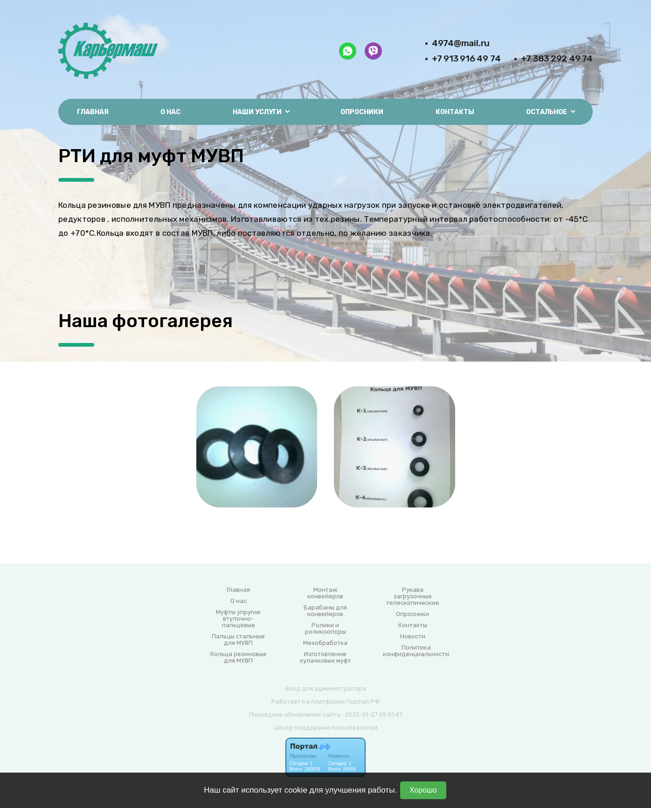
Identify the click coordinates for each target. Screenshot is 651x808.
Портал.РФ (363, 701)
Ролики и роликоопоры (325, 628)
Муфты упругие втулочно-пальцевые (238, 619)
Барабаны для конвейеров (325, 610)
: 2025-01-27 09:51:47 (372, 714)
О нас (170, 112)
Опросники (361, 112)
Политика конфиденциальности (416, 650)
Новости (412, 636)
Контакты (455, 112)
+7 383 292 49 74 (557, 58)
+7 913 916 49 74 (466, 58)
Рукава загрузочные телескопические (412, 596)
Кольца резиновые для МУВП (238, 657)
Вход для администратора (325, 688)
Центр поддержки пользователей (326, 727)
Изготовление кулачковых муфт (325, 657)
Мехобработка (325, 643)
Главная (93, 112)
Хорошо (423, 790)
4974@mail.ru (461, 43)
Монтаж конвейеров (325, 593)
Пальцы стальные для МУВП (238, 639)
